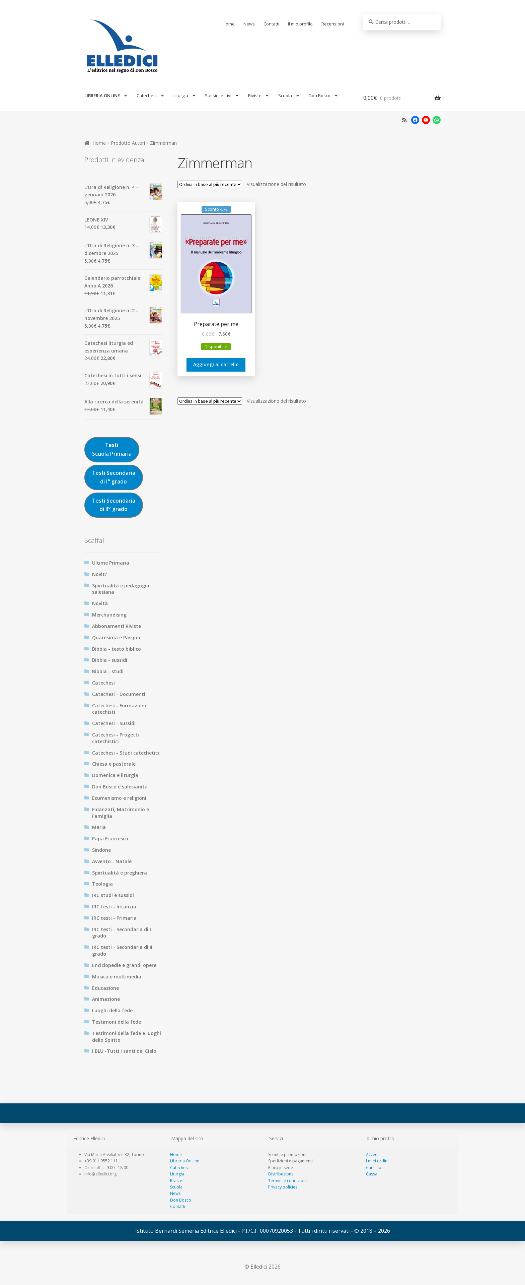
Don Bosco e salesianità (120, 786)
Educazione (105, 988)
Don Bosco (319, 95)
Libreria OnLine (184, 1161)
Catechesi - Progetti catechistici (115, 738)
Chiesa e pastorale (114, 764)
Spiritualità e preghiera (119, 873)
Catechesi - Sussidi (114, 723)
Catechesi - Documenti (118, 694)
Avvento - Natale (112, 861)
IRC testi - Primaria (114, 918)
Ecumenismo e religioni (119, 798)
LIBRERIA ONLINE (102, 95)
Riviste (254, 95)
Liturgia (180, 95)
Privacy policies (282, 1187)
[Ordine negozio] (209, 184)
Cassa (371, 1174)
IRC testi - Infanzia (114, 906)
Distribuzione (281, 1174)
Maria (99, 827)
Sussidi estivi (218, 95)
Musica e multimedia (116, 976)
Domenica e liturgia (115, 775)
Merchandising (109, 615)
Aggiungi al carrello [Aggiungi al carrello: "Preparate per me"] (216, 364)
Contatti (271, 24)
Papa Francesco (110, 838)
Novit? (99, 574)
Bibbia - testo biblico (116, 649)
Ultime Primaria (110, 563)
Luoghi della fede (112, 1010)
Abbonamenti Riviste (116, 626)
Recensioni (332, 24)
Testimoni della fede (116, 1022)
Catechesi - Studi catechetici (125, 753)
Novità (100, 603)
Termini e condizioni (287, 1180)
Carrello (373, 1167)
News (249, 24)
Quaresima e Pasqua (116, 637)
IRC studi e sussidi (113, 895)
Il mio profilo (300, 24)
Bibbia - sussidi (109, 660)
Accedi (372, 1154)
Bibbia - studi (108, 671)
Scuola (285, 95)
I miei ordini (377, 1161)
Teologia (102, 884)
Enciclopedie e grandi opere (124, 965)
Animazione (106, 999)
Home (229, 24)
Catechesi (147, 95)
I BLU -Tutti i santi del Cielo (124, 1051)
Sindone (101, 850)
